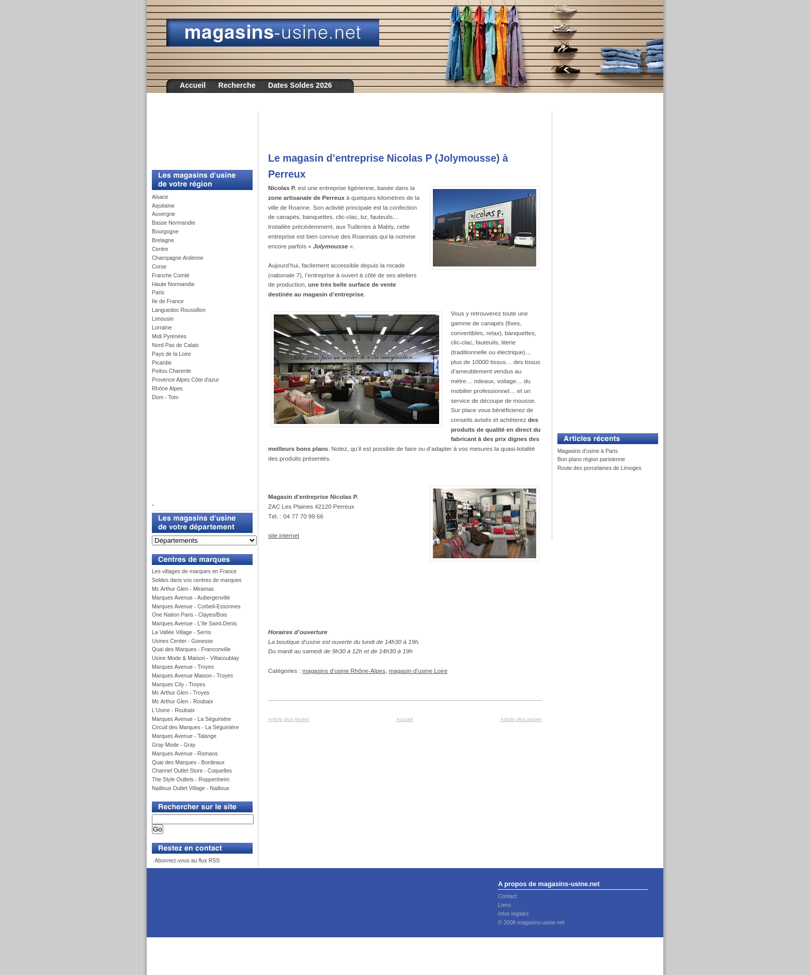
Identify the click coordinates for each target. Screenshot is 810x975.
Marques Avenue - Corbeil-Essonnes (196, 606)
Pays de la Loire (171, 354)
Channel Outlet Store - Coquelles (192, 770)
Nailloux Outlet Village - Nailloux (190, 788)
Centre (160, 249)
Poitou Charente (171, 371)
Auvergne (163, 214)
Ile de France (168, 301)
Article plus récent (288, 719)
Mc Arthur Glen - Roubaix (182, 701)
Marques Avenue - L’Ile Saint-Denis (194, 623)
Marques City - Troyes (178, 684)
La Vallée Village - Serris (181, 632)
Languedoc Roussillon (179, 310)
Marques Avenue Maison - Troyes (192, 675)
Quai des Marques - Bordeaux (188, 762)
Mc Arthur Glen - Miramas (183, 589)
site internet (283, 535)
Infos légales (513, 913)
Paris (158, 292)
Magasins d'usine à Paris (587, 451)
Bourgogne (165, 231)
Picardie (162, 362)
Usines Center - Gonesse (182, 641)
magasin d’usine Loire (418, 670)
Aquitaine (163, 205)
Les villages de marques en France (194, 571)
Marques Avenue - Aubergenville (191, 597)
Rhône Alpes (167, 388)
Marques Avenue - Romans (185, 753)
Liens (504, 905)
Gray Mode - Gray (173, 745)
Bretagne (163, 240)
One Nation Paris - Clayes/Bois (189, 614)
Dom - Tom (165, 397)
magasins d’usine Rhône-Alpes (343, 670)
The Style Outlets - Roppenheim (190, 779)
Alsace (160, 197)
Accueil (193, 85)
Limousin (163, 319)
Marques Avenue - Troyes (183, 667)
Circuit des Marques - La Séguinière (195, 727)
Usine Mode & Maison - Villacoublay (195, 658)
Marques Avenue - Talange (184, 736)
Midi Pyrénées (169, 336)
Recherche (237, 85)
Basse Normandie (173, 222)
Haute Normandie (173, 284)
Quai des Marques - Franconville (191, 649)
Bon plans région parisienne (591, 459)
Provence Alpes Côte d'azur (185, 379)
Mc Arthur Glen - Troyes (180, 692)
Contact (507, 896)
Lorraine (162, 327)
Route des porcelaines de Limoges (599, 468)
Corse (159, 266)
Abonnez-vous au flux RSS (186, 860)
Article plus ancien (521, 719)
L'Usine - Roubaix (173, 710)
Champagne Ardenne (178, 258)
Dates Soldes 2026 (300, 85)
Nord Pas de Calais (175, 345)
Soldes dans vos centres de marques (197, 580)
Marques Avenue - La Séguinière (191, 719)
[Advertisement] (198, 135)
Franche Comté (171, 275)
